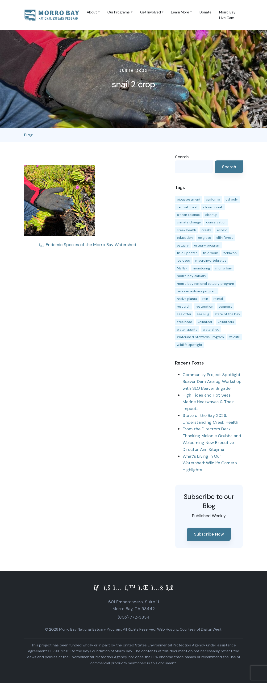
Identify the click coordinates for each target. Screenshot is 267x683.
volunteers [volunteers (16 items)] (226, 322)
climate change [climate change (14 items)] (189, 222)
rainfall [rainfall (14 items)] (218, 299)
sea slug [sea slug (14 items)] (203, 314)
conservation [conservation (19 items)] (216, 222)
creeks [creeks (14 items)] (206, 230)
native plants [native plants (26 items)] (187, 299)
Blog (28, 135)
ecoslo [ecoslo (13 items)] (222, 230)
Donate (206, 12)
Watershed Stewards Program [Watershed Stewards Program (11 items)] (200, 337)
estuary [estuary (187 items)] (183, 245)
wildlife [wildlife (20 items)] (234, 337)
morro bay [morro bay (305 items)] (223, 268)
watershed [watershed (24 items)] (211, 329)
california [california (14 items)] (213, 199)
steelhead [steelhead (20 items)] (184, 322)
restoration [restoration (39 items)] (204, 306)
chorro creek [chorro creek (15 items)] (213, 207)
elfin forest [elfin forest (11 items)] (224, 237)
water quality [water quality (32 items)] (187, 329)
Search (182, 157)
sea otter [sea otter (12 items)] (184, 314)
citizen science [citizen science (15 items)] (188, 215)
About (92, 12)
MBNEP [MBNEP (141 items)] (182, 268)
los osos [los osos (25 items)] (183, 260)
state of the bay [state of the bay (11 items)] (227, 314)
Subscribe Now (209, 534)
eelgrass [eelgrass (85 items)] (204, 237)
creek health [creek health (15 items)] (186, 230)
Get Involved (150, 12)
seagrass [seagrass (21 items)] (225, 306)
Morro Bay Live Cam (227, 15)
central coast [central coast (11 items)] (187, 207)
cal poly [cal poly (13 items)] (231, 199)
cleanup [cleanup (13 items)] (211, 215)
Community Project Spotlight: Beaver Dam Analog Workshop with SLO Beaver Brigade (212, 381)
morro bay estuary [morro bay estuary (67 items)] (191, 276)
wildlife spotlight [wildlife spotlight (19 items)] (189, 345)
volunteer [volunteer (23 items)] (205, 322)
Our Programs (118, 12)
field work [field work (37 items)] (210, 253)
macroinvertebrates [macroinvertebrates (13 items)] (210, 260)
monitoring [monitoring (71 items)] (201, 268)
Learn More (180, 12)
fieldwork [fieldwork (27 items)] (230, 253)
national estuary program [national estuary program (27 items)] (197, 291)
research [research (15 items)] (183, 306)
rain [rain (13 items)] (205, 299)
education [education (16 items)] (185, 237)
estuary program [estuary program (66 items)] (207, 245)
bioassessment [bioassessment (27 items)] (188, 199)
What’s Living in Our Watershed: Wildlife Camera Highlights (210, 463)
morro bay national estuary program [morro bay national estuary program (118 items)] (205, 283)
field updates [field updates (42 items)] (187, 253)
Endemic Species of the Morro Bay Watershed (87, 244)
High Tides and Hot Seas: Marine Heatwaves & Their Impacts (208, 402)
